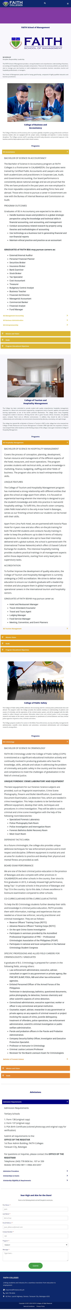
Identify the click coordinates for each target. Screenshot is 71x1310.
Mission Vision (11, 638)
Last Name (6, 1215)
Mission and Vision (12, 335)
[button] (35, 334)
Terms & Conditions (28, 1307)
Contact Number (8, 1233)
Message (5, 1250)
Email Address (7, 1224)
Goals (8, 341)
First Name (6, 1206)
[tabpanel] (35, 234)
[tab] (35, 153)
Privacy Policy (41, 1307)
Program (5, 1242)
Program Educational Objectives (17, 347)
